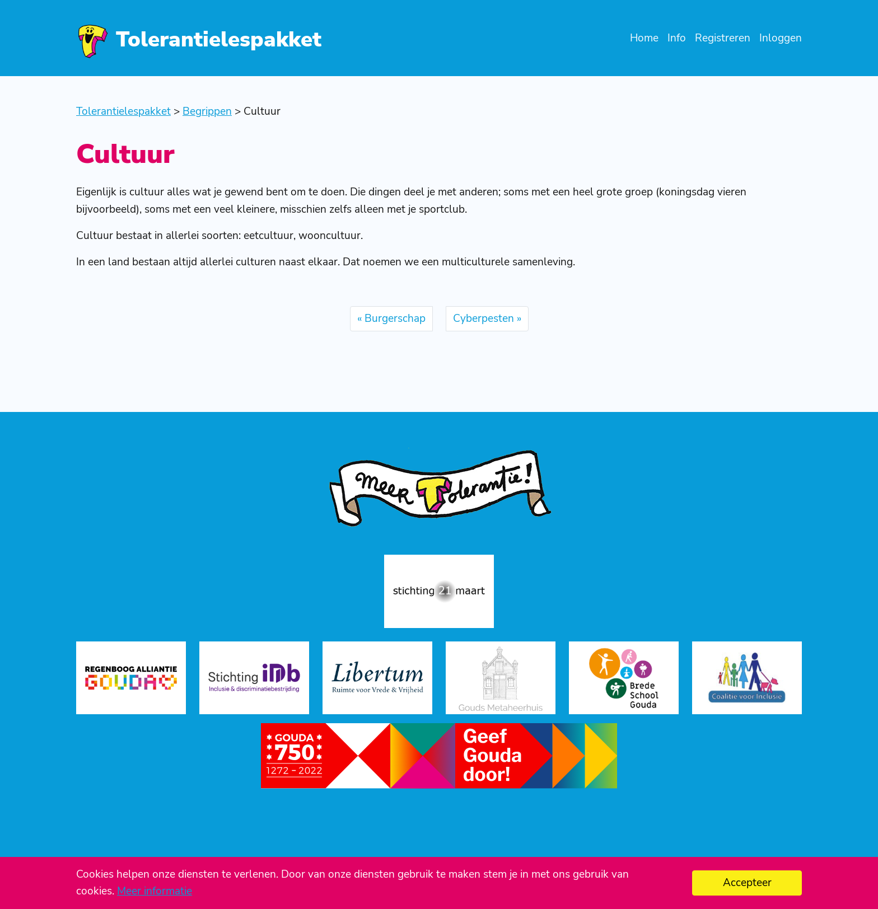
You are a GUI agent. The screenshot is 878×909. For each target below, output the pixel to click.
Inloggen (780, 38)
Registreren (722, 38)
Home (644, 38)
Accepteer (747, 882)
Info (676, 38)
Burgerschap (395, 318)
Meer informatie (154, 891)
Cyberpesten (483, 318)
